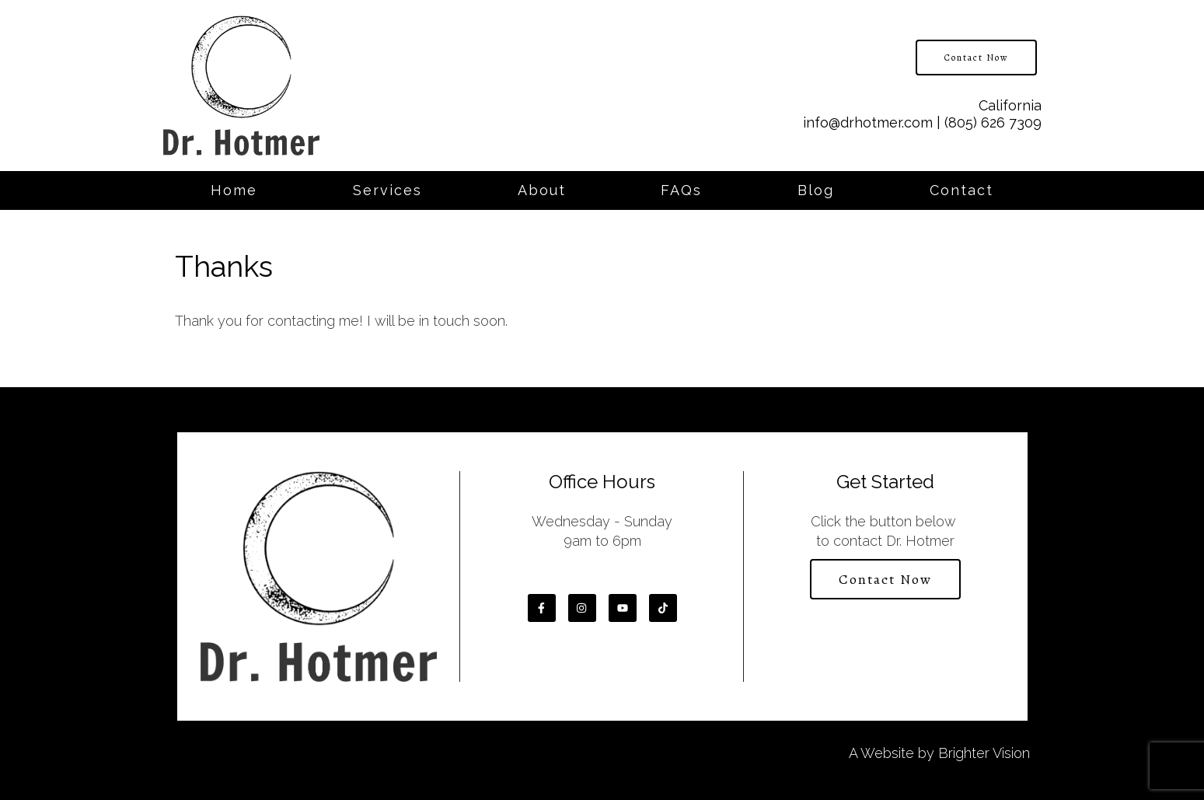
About (542, 190)
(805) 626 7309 (993, 122)
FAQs (681, 190)
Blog (815, 190)
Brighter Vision (984, 753)
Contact (961, 190)
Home (234, 190)
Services (387, 190)
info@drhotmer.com (868, 122)
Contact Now (976, 57)
